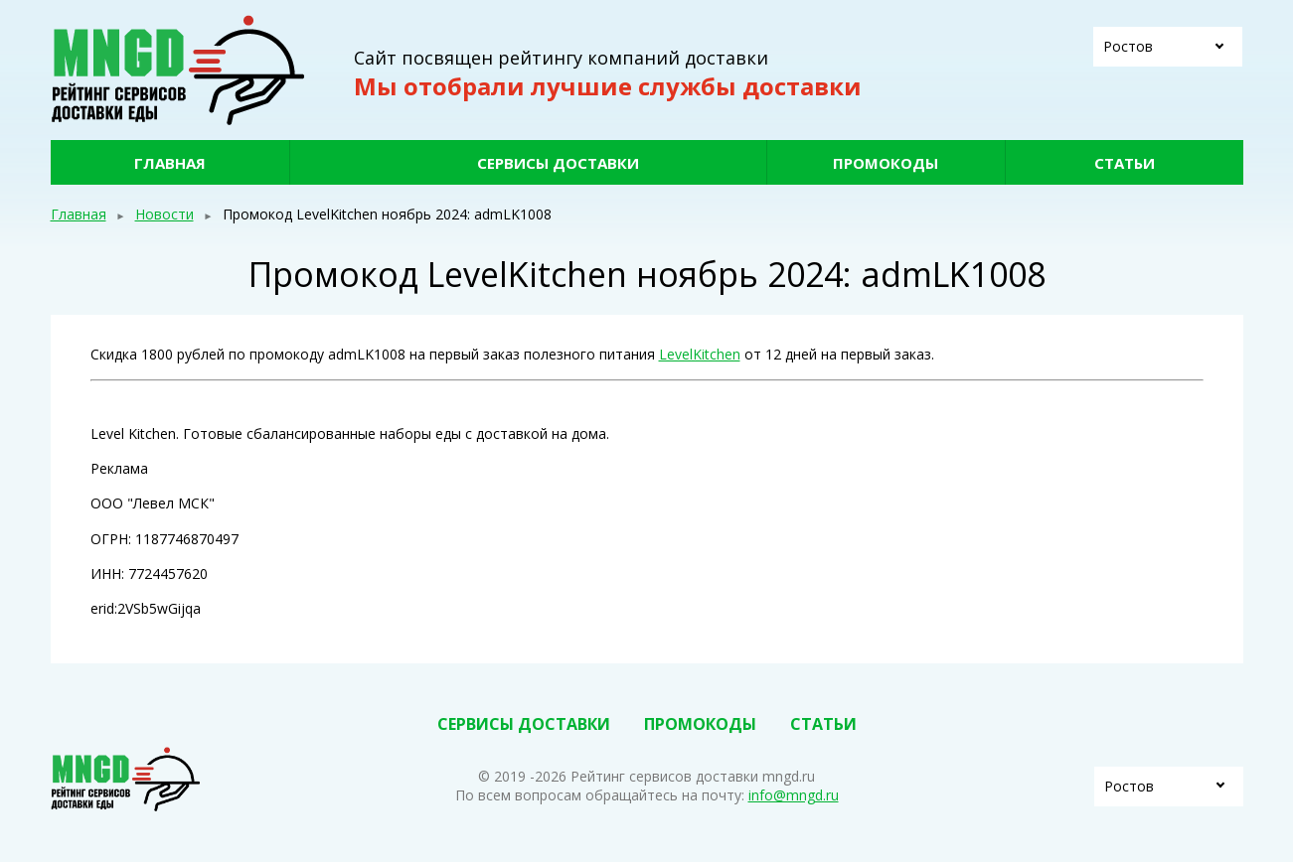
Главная (170, 163)
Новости (164, 214)
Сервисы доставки (558, 163)
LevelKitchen (699, 354)
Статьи (1124, 163)
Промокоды (885, 163)
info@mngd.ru (793, 795)
